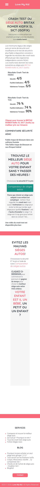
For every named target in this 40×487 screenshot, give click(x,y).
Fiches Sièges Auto (14, 442)
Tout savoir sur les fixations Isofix (20, 457)
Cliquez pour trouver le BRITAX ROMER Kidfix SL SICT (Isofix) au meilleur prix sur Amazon (19, 122)
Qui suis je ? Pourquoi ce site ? (19, 438)
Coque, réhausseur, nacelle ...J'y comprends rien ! (19, 461)
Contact (20, 475)
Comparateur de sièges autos (20, 188)
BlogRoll (10, 468)
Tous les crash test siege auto (19, 440)
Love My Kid (22, 4)
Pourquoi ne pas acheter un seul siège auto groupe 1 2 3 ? (20, 454)
